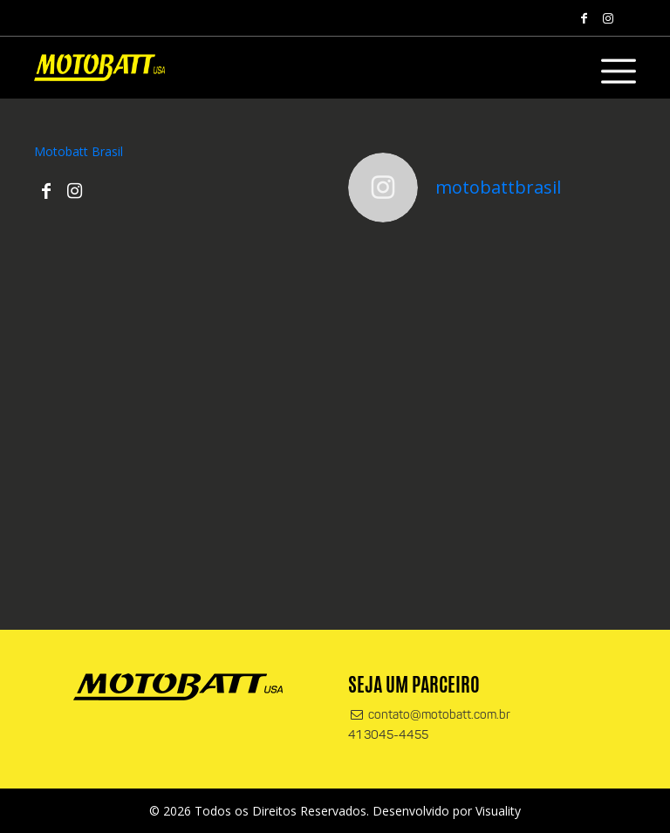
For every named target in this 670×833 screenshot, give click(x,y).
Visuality (498, 810)
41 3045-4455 (388, 735)
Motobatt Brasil (78, 151)
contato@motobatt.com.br (429, 715)
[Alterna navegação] (618, 71)
